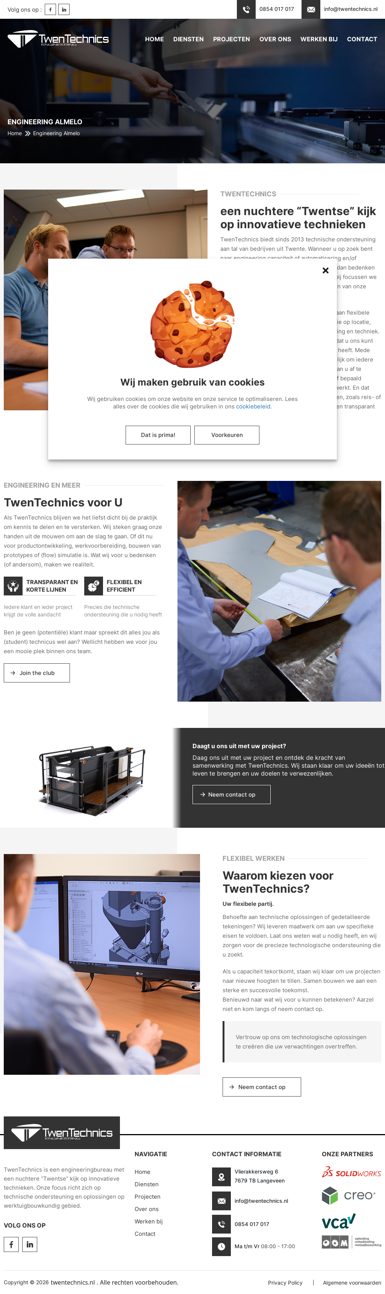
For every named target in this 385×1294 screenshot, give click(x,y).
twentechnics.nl (73, 1282)
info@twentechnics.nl (261, 1201)
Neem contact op (231, 794)
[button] (67, 391)
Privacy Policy (285, 1282)
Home (154, 39)
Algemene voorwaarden (352, 1282)
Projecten (231, 39)
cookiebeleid (253, 406)
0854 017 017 (252, 1224)
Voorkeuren (227, 434)
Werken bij (319, 39)
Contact (362, 39)
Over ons (275, 39)
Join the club (37, 672)
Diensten (188, 39)
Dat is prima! (158, 434)
